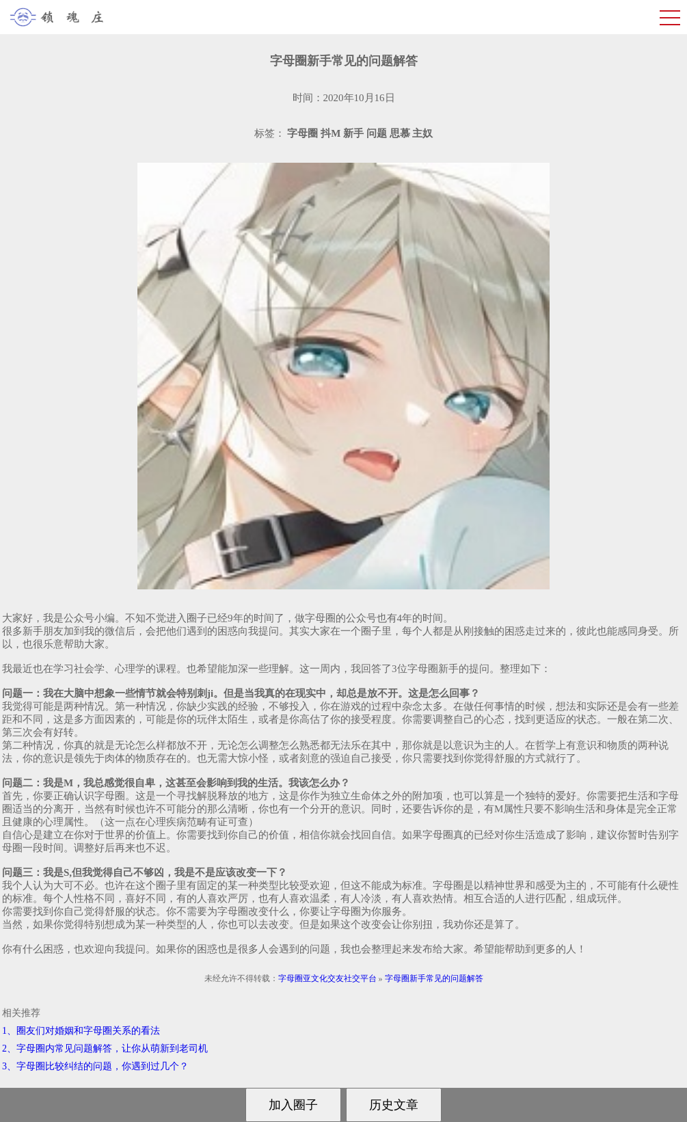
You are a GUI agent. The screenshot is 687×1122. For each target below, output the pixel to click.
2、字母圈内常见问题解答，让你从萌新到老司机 (105, 1048)
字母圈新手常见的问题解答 (434, 978)
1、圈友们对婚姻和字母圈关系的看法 (81, 1031)
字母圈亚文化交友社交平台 (327, 978)
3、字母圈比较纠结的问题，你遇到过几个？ (95, 1066)
